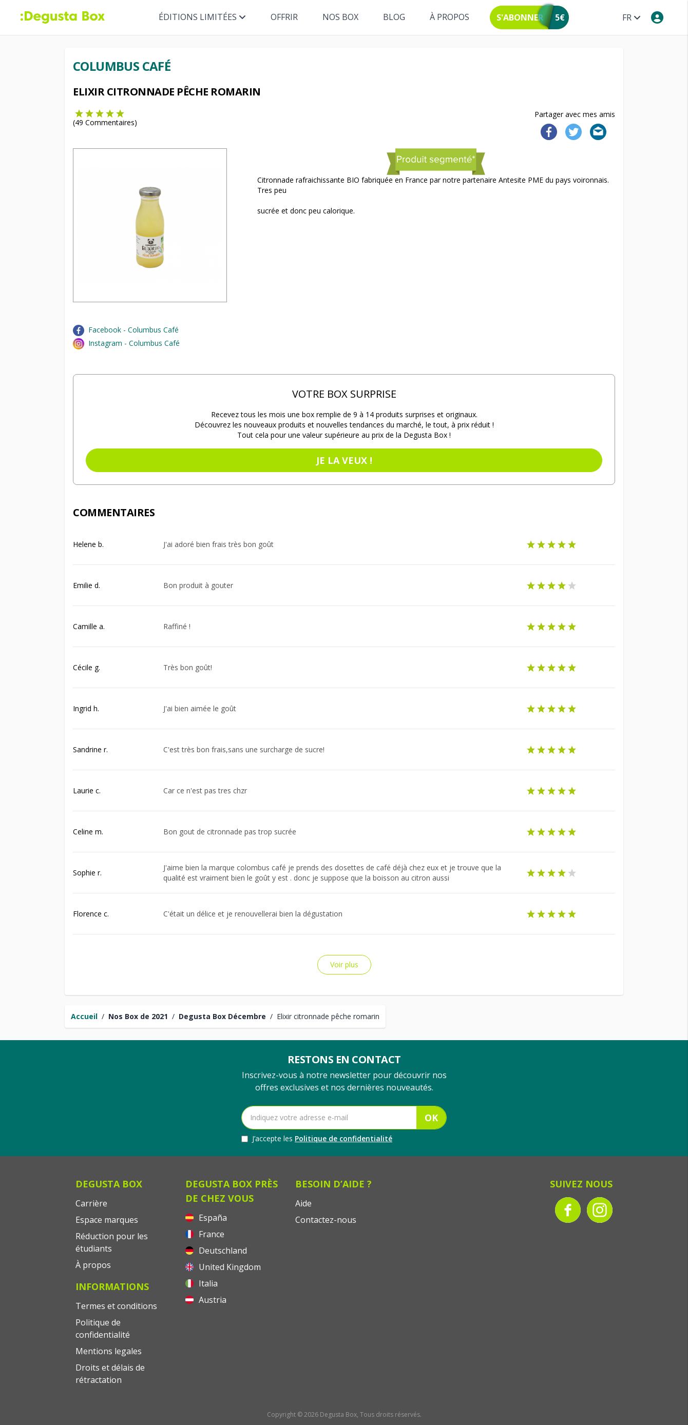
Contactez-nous (325, 1219)
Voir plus (344, 964)
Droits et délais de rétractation (110, 1373)
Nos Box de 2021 (138, 1016)
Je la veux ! (344, 460)
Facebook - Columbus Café (133, 330)
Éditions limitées (202, 17)
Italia (201, 1283)
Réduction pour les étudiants (111, 1242)
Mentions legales (108, 1351)
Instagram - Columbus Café (134, 343)
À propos (449, 17)
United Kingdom (223, 1267)
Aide (303, 1203)
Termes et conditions (116, 1306)
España (206, 1217)
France (204, 1234)
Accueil (84, 1016)
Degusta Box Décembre (222, 1016)
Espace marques (106, 1219)
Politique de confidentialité (343, 1138)
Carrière (91, 1203)
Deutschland (216, 1250)
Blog (394, 17)
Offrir (284, 17)
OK (431, 1117)
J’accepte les (316, 1139)
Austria (205, 1299)
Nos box (340, 17)
